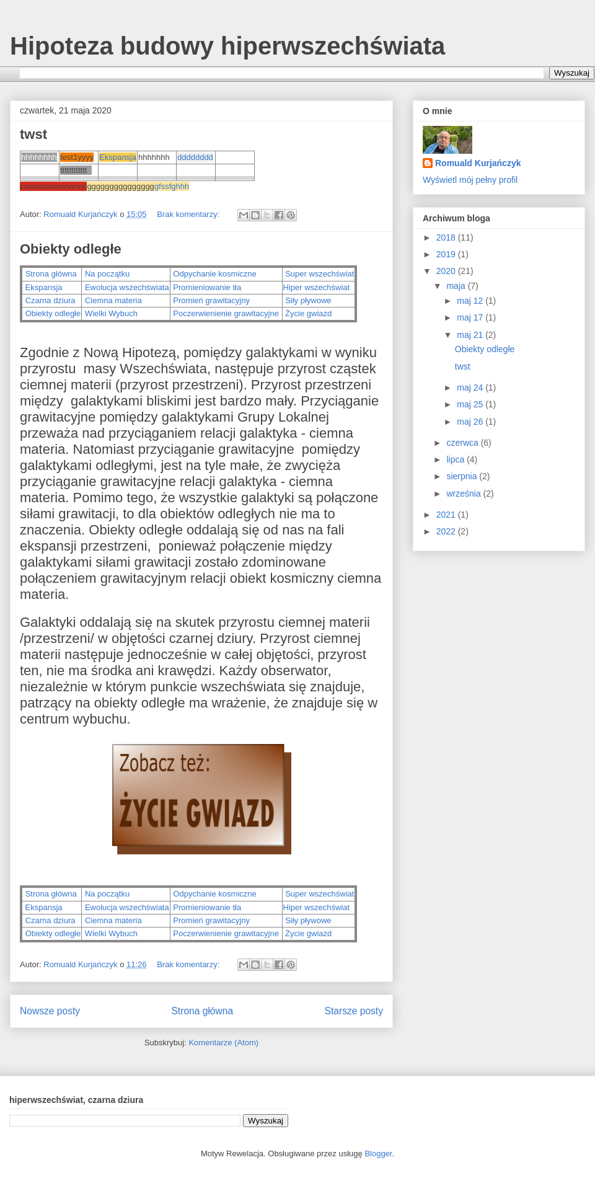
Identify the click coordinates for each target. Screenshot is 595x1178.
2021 (447, 515)
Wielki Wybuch (110, 313)
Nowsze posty (50, 1011)
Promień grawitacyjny (211, 300)
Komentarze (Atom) (223, 1042)
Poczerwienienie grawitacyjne (225, 313)
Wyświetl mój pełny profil (470, 180)
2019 (447, 254)
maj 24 (471, 387)
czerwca (463, 443)
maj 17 (471, 317)
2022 (447, 531)
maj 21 (471, 335)
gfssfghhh (171, 186)
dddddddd (195, 157)
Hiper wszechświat (317, 287)
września (464, 493)
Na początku (107, 273)
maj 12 (471, 301)
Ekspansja (117, 157)
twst (33, 134)
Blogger (378, 1153)
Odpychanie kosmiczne (214, 273)
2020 (447, 271)
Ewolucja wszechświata (127, 287)
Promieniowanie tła (207, 287)
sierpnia (462, 476)
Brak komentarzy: (189, 214)
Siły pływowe (308, 300)
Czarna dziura (50, 300)
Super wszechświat (319, 273)
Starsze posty (354, 1011)
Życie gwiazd (307, 313)
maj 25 (471, 404)
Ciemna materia (113, 300)
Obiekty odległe (70, 249)
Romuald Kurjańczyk (478, 163)
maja (456, 286)
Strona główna (51, 273)
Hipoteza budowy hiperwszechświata (227, 46)
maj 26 (471, 422)
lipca (456, 459)
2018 (447, 237)
